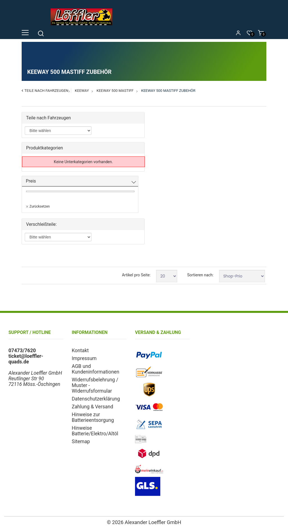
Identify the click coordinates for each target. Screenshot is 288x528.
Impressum (84, 358)
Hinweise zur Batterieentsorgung (93, 417)
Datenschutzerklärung (96, 399)
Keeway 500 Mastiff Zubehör (168, 90)
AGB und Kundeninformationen (95, 369)
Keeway (82, 90)
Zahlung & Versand (92, 406)
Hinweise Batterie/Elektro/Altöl (95, 430)
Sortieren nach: (200, 275)
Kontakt (80, 350)
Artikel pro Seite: (136, 275)
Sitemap (81, 441)
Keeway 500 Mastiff (115, 90)
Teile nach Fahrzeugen (46, 90)
